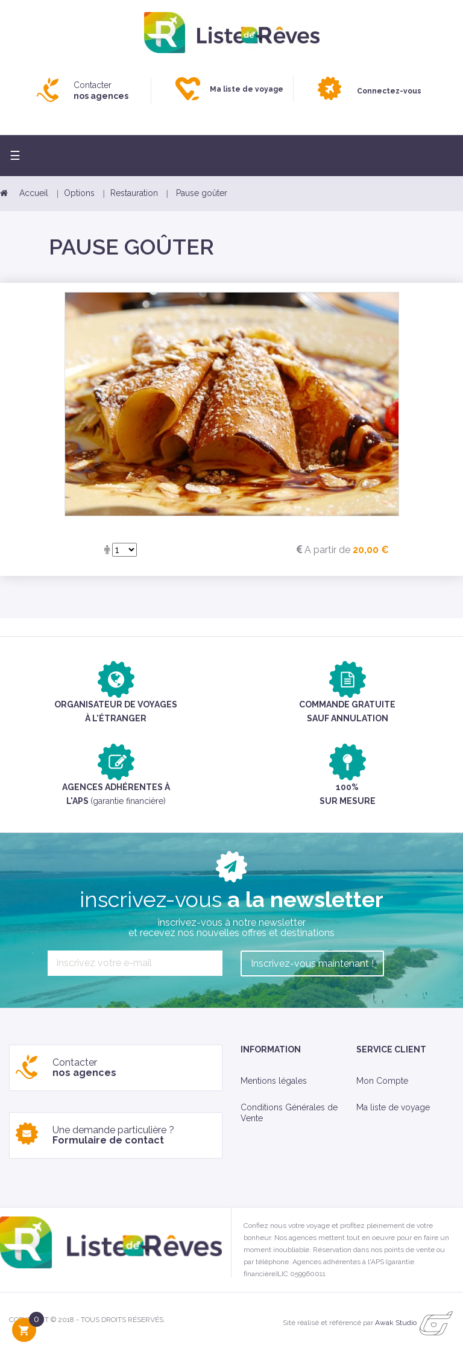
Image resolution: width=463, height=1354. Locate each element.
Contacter (101, 90)
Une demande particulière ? (113, 1135)
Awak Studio (396, 1322)
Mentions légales (274, 1081)
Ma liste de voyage (393, 1107)
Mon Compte (382, 1081)
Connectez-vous (389, 91)
